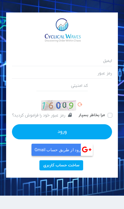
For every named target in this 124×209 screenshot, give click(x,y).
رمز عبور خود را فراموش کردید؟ (41, 115)
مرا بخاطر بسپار (91, 115)
